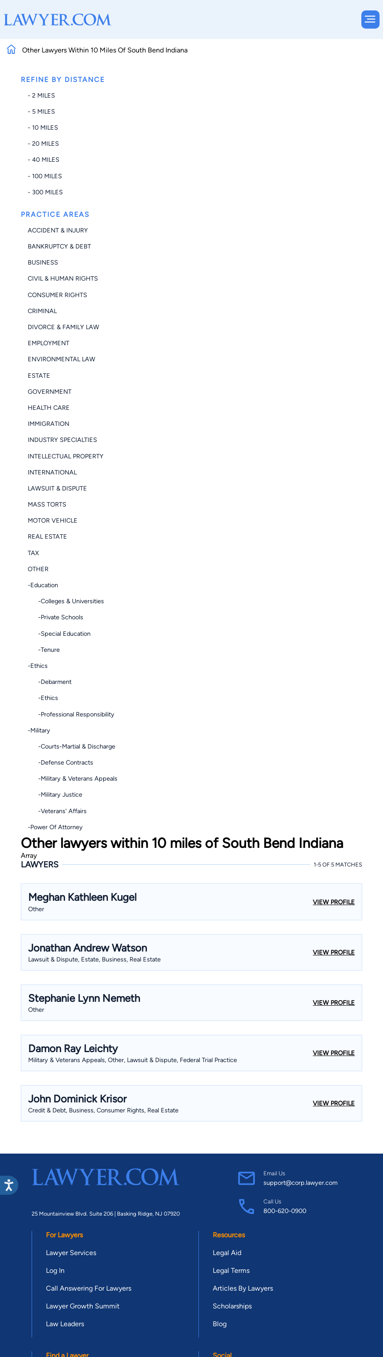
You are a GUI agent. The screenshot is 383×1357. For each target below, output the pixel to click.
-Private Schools (55, 617)
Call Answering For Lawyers (88, 1288)
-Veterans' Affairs (57, 811)
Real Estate (47, 536)
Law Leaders (65, 1324)
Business (43, 262)
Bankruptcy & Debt (59, 246)
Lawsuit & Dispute (57, 488)
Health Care (49, 408)
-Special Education (59, 634)
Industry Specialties (62, 440)
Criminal (42, 311)
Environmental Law (61, 359)
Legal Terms (231, 1270)
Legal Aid (227, 1253)
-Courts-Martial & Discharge (71, 746)
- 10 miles (43, 127)
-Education (43, 585)
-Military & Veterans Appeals (72, 778)
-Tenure (44, 650)
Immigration (48, 424)
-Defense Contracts (60, 762)
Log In (55, 1270)
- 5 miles (41, 111)
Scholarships (232, 1306)
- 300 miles (45, 192)
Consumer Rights (57, 295)
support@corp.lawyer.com (300, 1183)
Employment (48, 343)
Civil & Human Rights (63, 278)
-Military (39, 730)
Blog (220, 1324)
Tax (33, 553)
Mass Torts (47, 504)
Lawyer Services (71, 1253)
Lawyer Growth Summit (83, 1306)
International (52, 472)
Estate (39, 375)
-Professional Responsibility (71, 714)
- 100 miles (45, 176)
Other (38, 569)
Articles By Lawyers (243, 1288)
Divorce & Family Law (63, 327)
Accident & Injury (58, 230)
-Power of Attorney (55, 827)
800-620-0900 (284, 1211)
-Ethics (38, 666)
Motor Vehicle (53, 520)
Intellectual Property (66, 456)
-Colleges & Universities (66, 601)
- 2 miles (41, 95)
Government (49, 392)
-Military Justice (55, 794)
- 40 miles (43, 159)
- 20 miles (43, 143)
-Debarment (49, 682)
